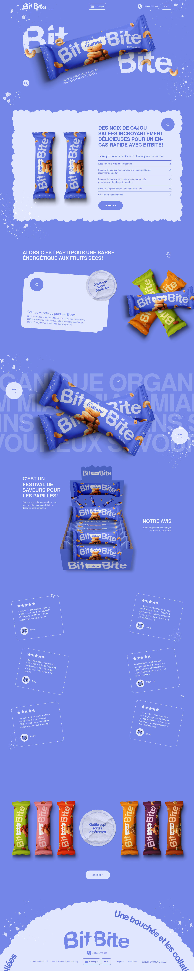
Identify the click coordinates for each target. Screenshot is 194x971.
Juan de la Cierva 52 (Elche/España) (65, 962)
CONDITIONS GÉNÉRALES (153, 961)
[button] (110, 205)
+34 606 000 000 (150, 6)
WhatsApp (132, 961)
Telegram (120, 961)
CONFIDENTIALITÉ (39, 961)
